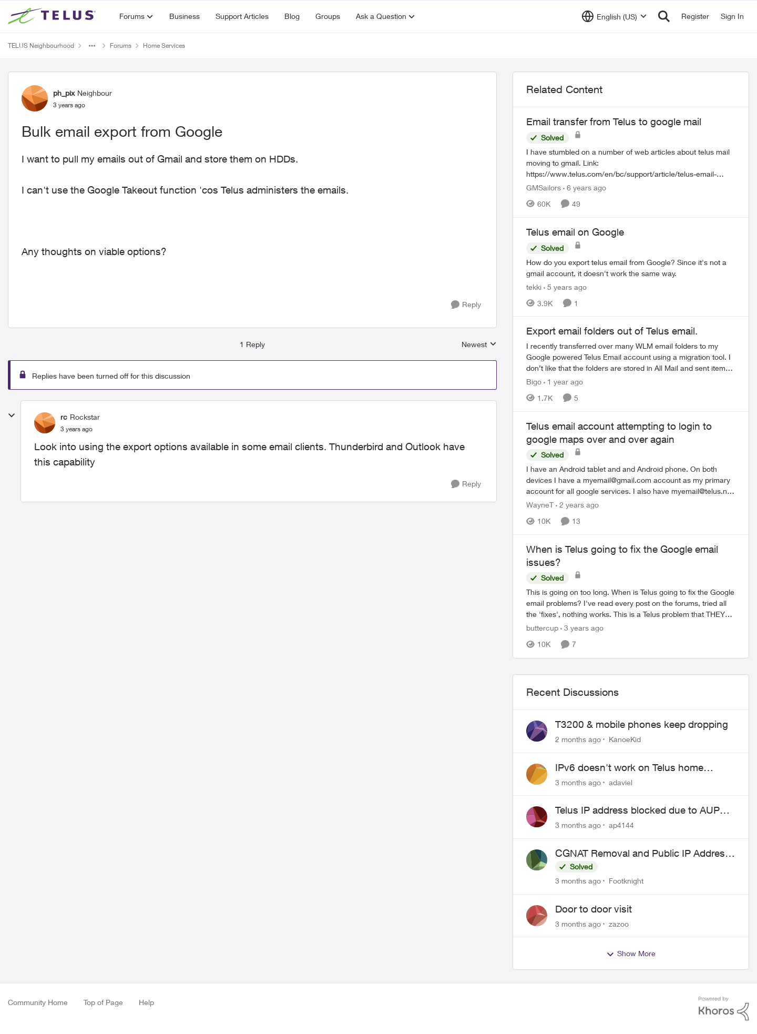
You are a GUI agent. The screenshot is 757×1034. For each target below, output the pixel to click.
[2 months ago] (578, 739)
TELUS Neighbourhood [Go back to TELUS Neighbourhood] (41, 45)
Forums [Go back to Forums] (120, 45)
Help (146, 1002)
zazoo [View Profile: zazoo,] (619, 923)
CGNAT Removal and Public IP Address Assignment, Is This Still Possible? (642, 853)
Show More (631, 953)
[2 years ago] (577, 504)
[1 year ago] (563, 381)
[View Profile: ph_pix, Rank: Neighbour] (35, 98)
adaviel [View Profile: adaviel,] (620, 781)
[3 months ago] (578, 781)
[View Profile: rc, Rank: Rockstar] (44, 422)
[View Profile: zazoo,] (536, 915)
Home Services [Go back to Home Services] (164, 45)
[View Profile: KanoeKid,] (536, 731)
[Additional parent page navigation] (92, 45)
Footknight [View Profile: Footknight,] (626, 880)
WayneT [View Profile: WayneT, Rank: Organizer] (540, 504)
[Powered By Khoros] (724, 1009)
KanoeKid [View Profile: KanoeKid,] (625, 739)
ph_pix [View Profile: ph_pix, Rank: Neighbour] (64, 92)
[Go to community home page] (53, 16)
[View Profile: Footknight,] (536, 859)
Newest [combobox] (479, 345)
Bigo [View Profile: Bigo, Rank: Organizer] (533, 381)
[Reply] (466, 305)
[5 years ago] (565, 286)
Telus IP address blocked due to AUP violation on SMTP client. (637, 810)
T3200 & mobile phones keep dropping (641, 724)
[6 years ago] (584, 187)
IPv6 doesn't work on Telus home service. (629, 768)
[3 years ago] (581, 628)
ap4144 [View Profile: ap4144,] (621, 824)
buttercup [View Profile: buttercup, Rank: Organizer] (542, 628)
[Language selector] (614, 16)
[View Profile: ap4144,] (536, 816)
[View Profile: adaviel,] (536, 774)
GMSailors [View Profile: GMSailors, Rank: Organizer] (543, 187)
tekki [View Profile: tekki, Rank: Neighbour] (533, 286)
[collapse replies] (11, 415)
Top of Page (103, 1002)
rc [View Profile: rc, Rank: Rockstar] (63, 416)
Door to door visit (593, 909)
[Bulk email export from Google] (76, 429)
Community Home (38, 1002)
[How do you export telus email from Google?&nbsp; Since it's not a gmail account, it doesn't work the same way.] (630, 267)
